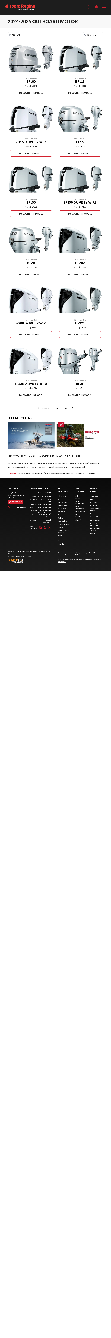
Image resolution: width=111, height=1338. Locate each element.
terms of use (62, 562)
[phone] (89, 7)
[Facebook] (45, 527)
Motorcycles (62, 509)
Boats (60, 515)
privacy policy (94, 560)
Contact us (12, 473)
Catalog (60, 527)
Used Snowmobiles (80, 507)
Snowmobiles (62, 505)
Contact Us (94, 496)
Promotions (62, 541)
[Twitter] (49, 527)
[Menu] (104, 7)
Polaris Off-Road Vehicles (63, 531)
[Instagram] (40, 527)
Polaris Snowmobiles (62, 537)
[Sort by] (93, 35)
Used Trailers (80, 512)
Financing (61, 544)
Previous (43, 408)
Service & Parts (95, 517)
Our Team (93, 502)
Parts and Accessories (94, 524)
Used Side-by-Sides (79, 516)
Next (69, 408)
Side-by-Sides (62, 502)
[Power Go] (30, 561)
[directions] (96, 7)
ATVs (59, 499)
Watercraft (61, 512)
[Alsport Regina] (20, 7)
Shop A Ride (22, 556)
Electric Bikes (62, 521)
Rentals (93, 534)
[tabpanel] (40, 507)
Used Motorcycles (79, 502)
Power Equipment (64, 524)
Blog (91, 499)
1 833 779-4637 (17, 507)
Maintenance (95, 520)
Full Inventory (62, 496)
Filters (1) (15, 35)
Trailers (60, 518)
